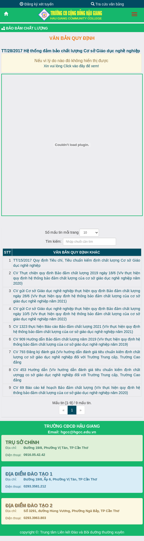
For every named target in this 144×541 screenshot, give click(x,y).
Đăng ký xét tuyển (36, 4)
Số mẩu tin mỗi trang (72, 232)
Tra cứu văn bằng (107, 4)
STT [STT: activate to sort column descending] (7, 252)
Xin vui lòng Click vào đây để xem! (71, 66)
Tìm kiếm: (72, 242)
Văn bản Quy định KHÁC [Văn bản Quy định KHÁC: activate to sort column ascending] (76, 252)
